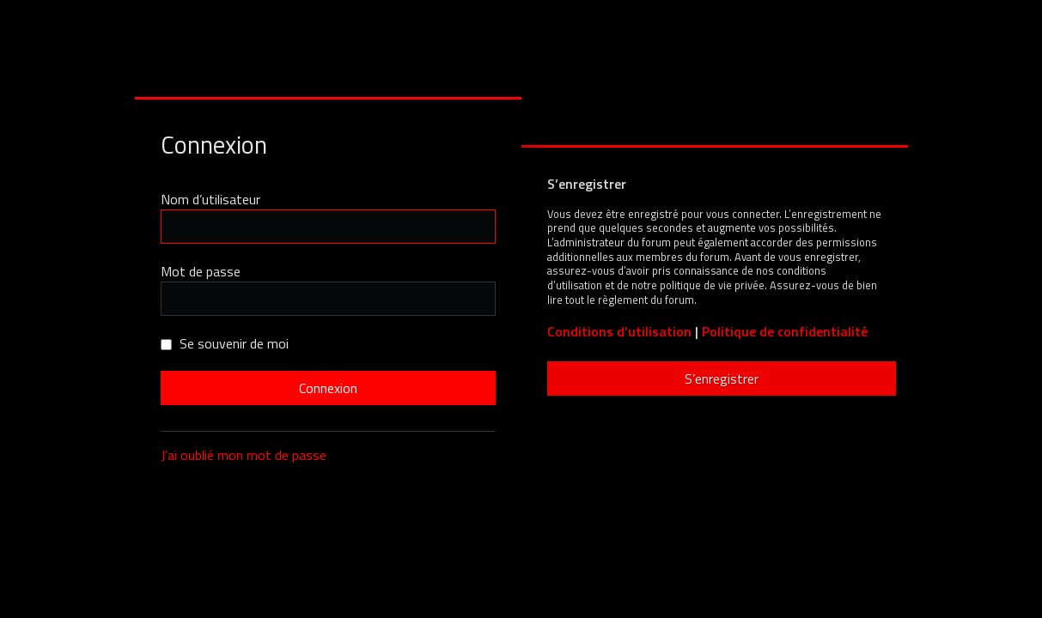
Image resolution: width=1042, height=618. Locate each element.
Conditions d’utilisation (619, 332)
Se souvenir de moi (225, 343)
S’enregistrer (722, 378)
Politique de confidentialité (785, 332)
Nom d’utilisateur (210, 199)
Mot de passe (201, 271)
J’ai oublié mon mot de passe (243, 455)
